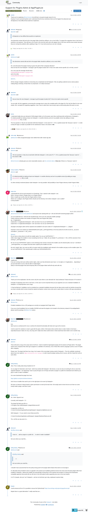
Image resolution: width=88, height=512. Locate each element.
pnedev (12, 15)
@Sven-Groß (22, 213)
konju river (13, 191)
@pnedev (19, 29)
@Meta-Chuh (14, 276)
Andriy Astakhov (15, 169)
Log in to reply (77, 10)
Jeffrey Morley (14, 363)
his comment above (50, 161)
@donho (13, 78)
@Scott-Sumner (28, 17)
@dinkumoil (14, 57)
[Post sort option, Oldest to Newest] (71, 11)
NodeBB (43, 504)
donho (12, 114)
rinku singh (13, 135)
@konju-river (14, 302)
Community (16, 2)
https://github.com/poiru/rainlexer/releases (21, 378)
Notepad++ (49, 502)
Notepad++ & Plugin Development (13, 10)
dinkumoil (13, 29)
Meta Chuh (13, 211)
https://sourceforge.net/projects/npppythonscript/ (57, 488)
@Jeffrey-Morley (15, 430)
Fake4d (12, 486)
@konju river (19, 300)
